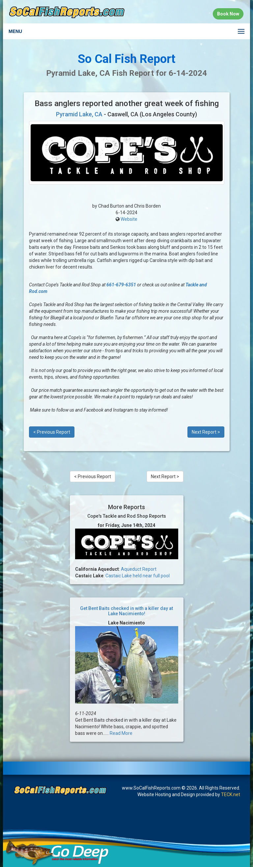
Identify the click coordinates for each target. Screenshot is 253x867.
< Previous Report (51, 432)
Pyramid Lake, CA (79, 114)
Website (129, 219)
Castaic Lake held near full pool (137, 575)
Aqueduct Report (138, 569)
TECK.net (230, 794)
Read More (121, 733)
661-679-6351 (121, 284)
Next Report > (206, 432)
